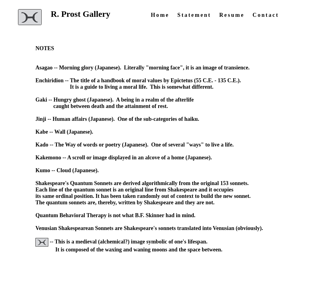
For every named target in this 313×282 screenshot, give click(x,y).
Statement (194, 15)
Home (160, 15)
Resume (232, 15)
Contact (265, 15)
